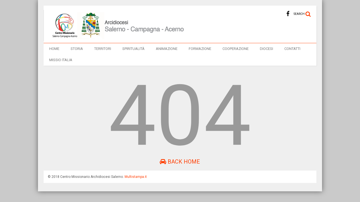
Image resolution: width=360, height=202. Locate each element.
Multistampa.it (136, 177)
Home (54, 49)
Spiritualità (133, 49)
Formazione (200, 49)
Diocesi (266, 49)
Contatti (292, 49)
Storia (77, 49)
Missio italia (60, 60)
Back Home (180, 161)
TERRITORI (102, 49)
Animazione (166, 49)
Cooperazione (235, 49)
